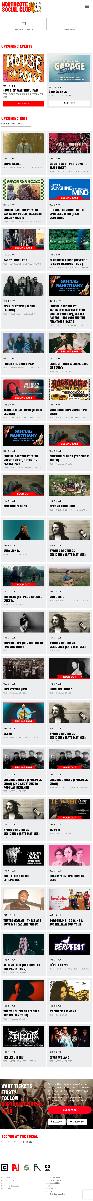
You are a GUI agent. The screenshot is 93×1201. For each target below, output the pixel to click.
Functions (6, 1189)
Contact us (51, 1189)
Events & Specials (10, 1186)
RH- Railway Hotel (37, 1167)
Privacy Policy (53, 1180)
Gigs (3, 1183)
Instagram (77, 1122)
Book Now (5, 1178)
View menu (69, 29)
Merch (49, 1191)
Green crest (26, 1167)
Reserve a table (24, 29)
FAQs (48, 1186)
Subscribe (69, 1110)
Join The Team (53, 1178)
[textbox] (16, 124)
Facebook (56, 1122)
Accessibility (53, 1183)
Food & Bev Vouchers (56, 1194)
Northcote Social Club (21, 7)
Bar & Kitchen (8, 1180)
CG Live (48, 1167)
